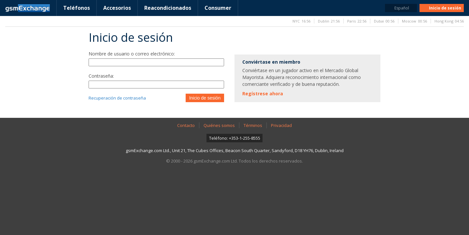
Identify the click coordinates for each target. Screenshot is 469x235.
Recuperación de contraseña (117, 98)
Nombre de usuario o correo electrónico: (132, 54)
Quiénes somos (219, 125)
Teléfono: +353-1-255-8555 (234, 138)
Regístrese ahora (262, 93)
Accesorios (117, 7)
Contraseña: (101, 76)
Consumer (218, 7)
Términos (253, 125)
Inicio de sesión (205, 98)
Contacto (186, 125)
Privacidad (281, 125)
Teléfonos (76, 7)
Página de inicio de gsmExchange (27, 8)
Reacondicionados (167, 7)
